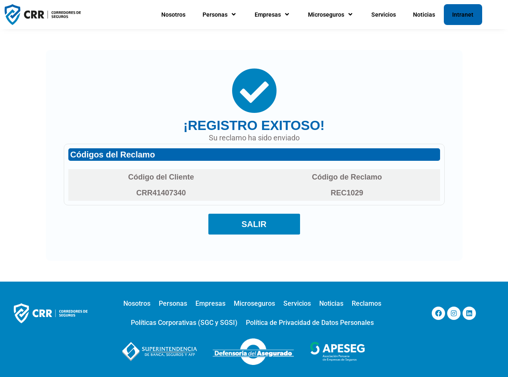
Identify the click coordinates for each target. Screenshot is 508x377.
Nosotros (173, 14)
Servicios (383, 14)
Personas (220, 14)
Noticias (424, 14)
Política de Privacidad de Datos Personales (310, 323)
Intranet (462, 14)
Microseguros (331, 14)
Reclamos (366, 303)
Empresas (273, 14)
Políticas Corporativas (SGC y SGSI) (184, 323)
